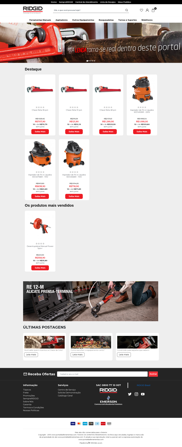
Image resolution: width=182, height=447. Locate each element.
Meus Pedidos (124, 2)
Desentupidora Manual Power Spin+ (40, 247)
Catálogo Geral (65, 395)
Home (54, 2)
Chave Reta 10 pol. (74, 110)
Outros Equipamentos (83, 20)
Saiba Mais (40, 132)
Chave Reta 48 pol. (108, 110)
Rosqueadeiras (106, 20)
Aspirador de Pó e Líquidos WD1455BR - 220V (142, 111)
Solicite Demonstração (69, 392)
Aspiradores (62, 20)
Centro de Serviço (67, 390)
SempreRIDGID (66, 2)
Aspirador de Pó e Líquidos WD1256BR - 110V (74, 176)
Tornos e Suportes (127, 20)
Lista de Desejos (108, 2)
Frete (26, 392)
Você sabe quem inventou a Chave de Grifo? (43, 350)
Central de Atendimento (86, 2)
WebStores (147, 20)
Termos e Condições (33, 407)
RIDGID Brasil (143, 385)
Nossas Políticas (31, 410)
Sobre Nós (28, 401)
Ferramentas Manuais (40, 20)
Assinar (153, 374)
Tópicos (27, 390)
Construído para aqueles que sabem (133, 350)
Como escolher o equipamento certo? (88, 350)
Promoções (29, 395)
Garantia (27, 404)
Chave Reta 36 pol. (40, 110)
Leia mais (31, 354)
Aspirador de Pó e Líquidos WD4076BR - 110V (40, 176)
